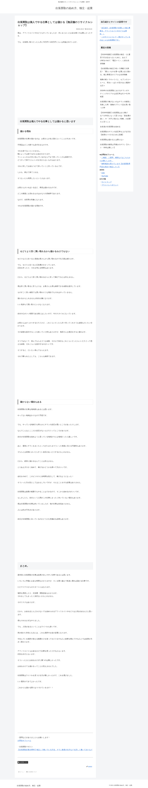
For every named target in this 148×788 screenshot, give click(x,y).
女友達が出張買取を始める (110, 127)
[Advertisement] (55, 69)
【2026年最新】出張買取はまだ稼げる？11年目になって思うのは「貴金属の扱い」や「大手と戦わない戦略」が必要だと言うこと (115, 117)
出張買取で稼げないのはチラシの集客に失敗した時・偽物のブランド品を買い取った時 (115, 105)
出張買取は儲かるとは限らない (112, 140)
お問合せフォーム (24, 741)
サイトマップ (106, 182)
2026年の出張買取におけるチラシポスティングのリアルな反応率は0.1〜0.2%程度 (115, 94)
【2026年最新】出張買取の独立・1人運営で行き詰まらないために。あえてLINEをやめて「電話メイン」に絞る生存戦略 (115, 59)
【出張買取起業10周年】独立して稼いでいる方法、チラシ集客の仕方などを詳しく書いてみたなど (55, 750)
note (103, 173)
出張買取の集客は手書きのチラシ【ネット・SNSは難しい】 (115, 146)
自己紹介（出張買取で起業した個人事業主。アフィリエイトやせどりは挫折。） (115, 31)
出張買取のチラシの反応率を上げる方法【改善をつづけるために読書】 (115, 133)
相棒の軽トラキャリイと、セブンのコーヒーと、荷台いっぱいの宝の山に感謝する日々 (115, 83)
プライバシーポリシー (109, 185)
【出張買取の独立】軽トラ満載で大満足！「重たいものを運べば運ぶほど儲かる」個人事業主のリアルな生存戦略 (115, 72)
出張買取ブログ (23, 762)
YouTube (104, 176)
